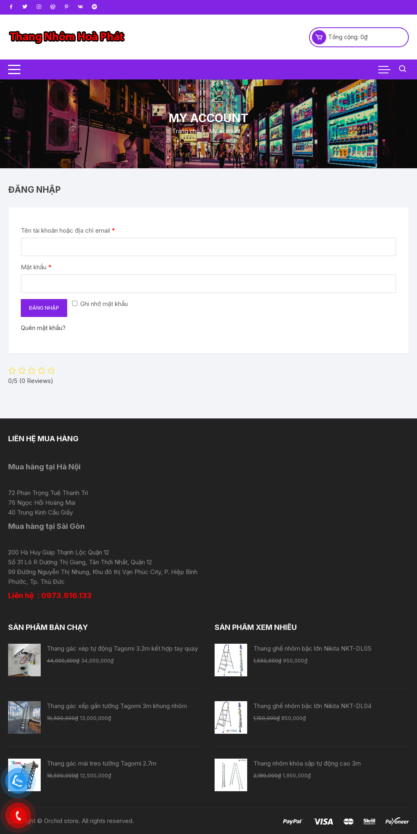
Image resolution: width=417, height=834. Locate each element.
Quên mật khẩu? (43, 328)
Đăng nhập (44, 308)
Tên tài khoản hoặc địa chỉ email (68, 230)
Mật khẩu (36, 267)
